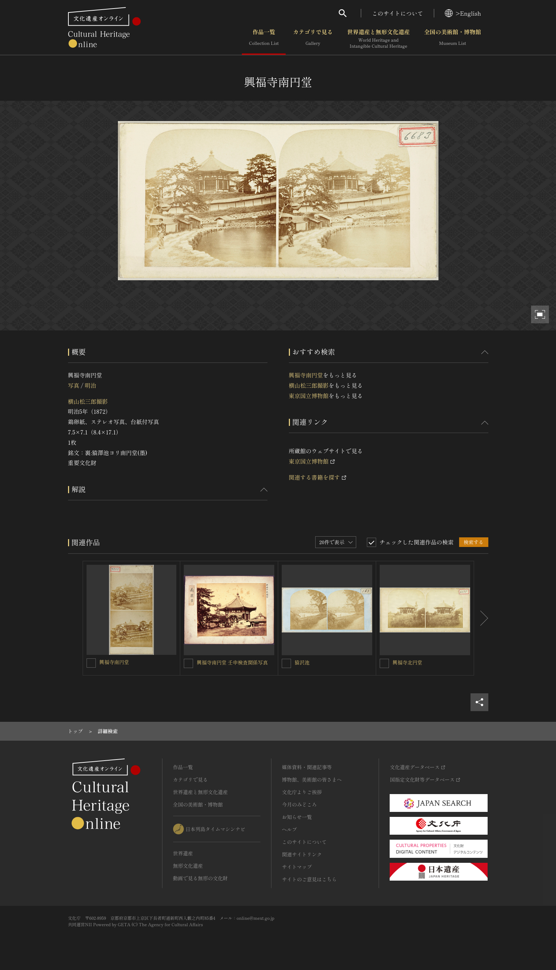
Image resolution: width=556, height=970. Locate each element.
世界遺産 (183, 853)
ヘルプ (289, 829)
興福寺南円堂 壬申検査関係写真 (232, 662)
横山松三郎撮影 (88, 401)
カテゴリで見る (313, 38)
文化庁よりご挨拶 (302, 792)
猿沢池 (302, 662)
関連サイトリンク (302, 854)
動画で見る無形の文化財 (200, 878)
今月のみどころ (299, 804)
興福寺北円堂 (407, 662)
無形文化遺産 (188, 865)
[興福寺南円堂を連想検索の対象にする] (91, 663)
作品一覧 (264, 38)
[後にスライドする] (481, 618)
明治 (90, 385)
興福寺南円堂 (306, 375)
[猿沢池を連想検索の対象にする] (286, 663)
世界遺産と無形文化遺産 (378, 38)
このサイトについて (397, 13)
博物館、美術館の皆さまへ (312, 779)
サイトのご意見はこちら (309, 879)
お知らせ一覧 (297, 816)
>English (463, 13)
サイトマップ (297, 866)
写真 (73, 385)
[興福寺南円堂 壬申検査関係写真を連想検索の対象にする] (188, 663)
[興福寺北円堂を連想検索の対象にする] (384, 663)
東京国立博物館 (309, 395)
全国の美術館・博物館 (452, 38)
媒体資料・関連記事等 (307, 767)
